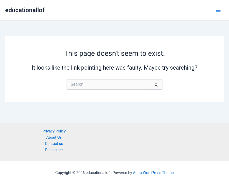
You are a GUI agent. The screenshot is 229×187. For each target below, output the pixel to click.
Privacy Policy (54, 131)
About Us (54, 137)
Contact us (54, 143)
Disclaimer (54, 150)
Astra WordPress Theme (153, 172)
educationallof (25, 10)
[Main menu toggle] (218, 10)
